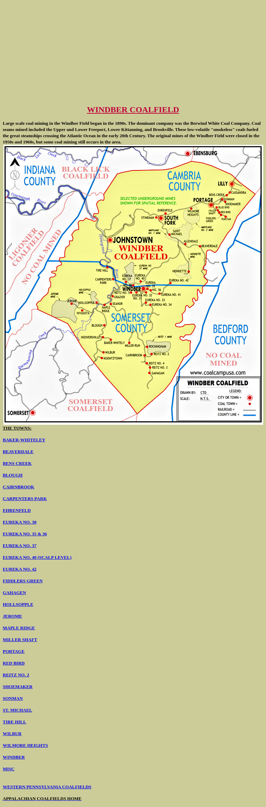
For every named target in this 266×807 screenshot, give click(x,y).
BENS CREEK (17, 463)
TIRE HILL (14, 721)
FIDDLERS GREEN (23, 580)
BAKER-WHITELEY (24, 439)
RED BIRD (14, 663)
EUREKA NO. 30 (19, 522)
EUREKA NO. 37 (19, 545)
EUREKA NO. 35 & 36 (25, 533)
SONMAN (13, 698)
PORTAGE (14, 651)
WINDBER (14, 757)
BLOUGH (13, 475)
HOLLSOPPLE (18, 604)
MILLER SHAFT (20, 639)
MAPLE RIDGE (19, 627)
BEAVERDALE (18, 451)
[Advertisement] (133, 51)
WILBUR (12, 733)
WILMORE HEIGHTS (25, 745)
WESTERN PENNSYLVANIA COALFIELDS (47, 786)
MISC (9, 768)
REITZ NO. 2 (16, 674)
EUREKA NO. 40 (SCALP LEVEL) (37, 557)
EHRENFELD (17, 510)
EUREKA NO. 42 (19, 569)
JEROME (12, 616)
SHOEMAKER (18, 686)
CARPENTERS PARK (25, 498)
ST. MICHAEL (17, 710)
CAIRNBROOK (18, 486)
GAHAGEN (14, 592)
